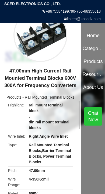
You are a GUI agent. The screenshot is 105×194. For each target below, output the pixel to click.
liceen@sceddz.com (84, 19)
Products (13, 97)
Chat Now (93, 116)
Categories (93, 48)
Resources (93, 74)
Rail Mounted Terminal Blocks (49, 97)
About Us (93, 87)
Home (93, 35)
